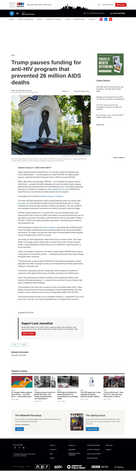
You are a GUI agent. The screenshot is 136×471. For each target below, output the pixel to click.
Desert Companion (25, 19)
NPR (13, 55)
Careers (52, 458)
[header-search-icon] (99, 5)
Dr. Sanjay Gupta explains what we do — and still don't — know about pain (21, 395)
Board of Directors (92, 458)
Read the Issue (92, 429)
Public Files (109, 445)
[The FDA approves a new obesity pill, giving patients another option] (91, 382)
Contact (92, 19)
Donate (122, 5)
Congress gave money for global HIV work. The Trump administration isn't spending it (44, 396)
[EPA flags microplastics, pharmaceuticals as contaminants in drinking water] (68, 382)
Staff (51, 454)
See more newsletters (22, 425)
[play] (11, 14)
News (11, 19)
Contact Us (53, 450)
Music (39, 19)
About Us (52, 445)
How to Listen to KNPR (94, 454)
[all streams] (118, 13)
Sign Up (19, 429)
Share (65, 92)
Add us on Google (81, 92)
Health (24, 345)
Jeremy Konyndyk (48, 228)
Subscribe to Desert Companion (74, 454)
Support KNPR (79, 19)
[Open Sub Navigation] (15, 19)
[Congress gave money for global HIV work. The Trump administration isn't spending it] (45, 382)
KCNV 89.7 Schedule (93, 450)
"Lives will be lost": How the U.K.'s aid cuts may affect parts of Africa (113, 395)
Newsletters (107, 5)
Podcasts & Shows (53, 19)
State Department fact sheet (58, 190)
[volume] (17, 14)
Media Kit (108, 450)
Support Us (72, 445)
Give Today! (28, 334)
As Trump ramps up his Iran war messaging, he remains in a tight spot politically (108, 107)
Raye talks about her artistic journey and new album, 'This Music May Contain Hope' (109, 89)
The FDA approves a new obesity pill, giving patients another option (90, 395)
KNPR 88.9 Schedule (93, 445)
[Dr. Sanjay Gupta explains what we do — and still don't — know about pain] (21, 382)
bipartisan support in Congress (51, 197)
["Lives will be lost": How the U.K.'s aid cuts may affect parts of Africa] (114, 382)
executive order (24, 204)
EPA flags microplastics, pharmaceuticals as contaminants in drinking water (67, 396)
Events (68, 19)
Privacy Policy (31, 454)
